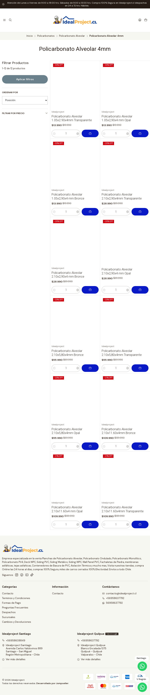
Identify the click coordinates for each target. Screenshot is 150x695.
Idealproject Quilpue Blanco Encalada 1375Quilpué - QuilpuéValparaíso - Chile (92, 650)
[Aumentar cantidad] (77, 133)
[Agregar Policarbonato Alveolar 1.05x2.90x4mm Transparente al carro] (90, 133)
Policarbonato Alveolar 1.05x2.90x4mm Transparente (72, 118)
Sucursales (8, 617)
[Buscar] (10, 20)
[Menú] (4, 20)
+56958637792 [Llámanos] (113, 598)
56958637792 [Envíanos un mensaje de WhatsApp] (112, 602)
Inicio (30, 36)
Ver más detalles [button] (14, 659)
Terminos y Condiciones (16, 598)
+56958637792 (88, 640)
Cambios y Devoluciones (16, 621)
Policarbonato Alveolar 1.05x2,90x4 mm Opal (117, 118)
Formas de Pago (11, 602)
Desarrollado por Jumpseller (52, 683)
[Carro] (145, 20)
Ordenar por (10, 92)
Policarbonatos (46, 36)
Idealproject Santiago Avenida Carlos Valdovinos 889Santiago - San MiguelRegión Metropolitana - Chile (22, 650)
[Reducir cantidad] (54, 133)
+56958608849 (13, 640)
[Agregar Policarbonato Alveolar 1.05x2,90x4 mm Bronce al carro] (90, 229)
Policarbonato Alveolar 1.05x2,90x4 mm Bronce (68, 214)
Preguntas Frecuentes (15, 607)
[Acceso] (139, 20)
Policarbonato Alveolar (72, 36)
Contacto (7, 593)
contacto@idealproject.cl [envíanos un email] (119, 593)
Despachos (9, 612)
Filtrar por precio (25, 113)
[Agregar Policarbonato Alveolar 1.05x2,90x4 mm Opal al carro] (140, 133)
